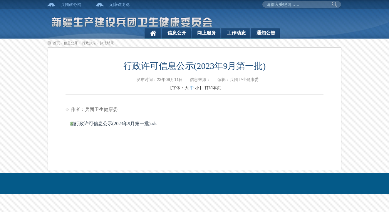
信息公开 (176, 32)
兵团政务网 (71, 4)
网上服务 (206, 32)
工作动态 (236, 32)
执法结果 (107, 43)
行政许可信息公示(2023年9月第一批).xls (113, 123)
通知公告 (265, 32)
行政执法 (89, 43)
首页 (56, 43)
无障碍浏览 (119, 4)
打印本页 (212, 87)
